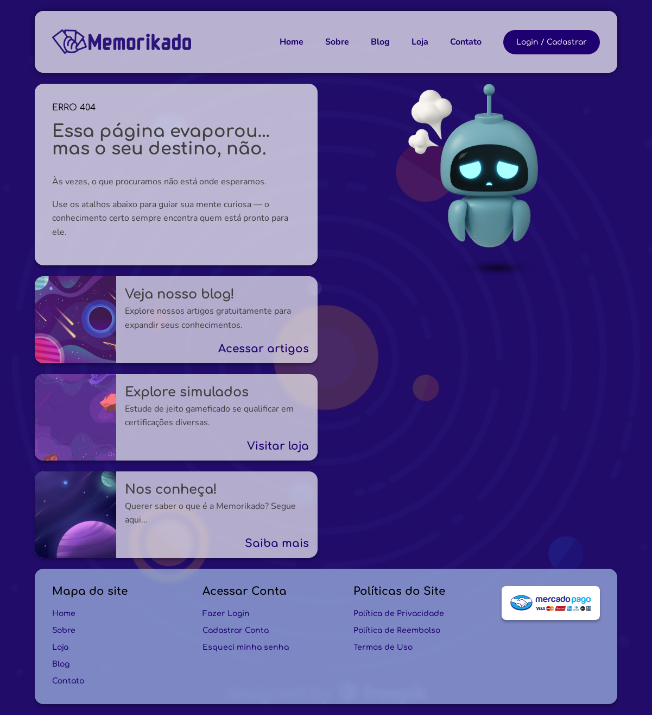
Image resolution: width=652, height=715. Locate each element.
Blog (380, 42)
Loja (420, 42)
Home (291, 42)
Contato (466, 42)
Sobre (337, 42)
